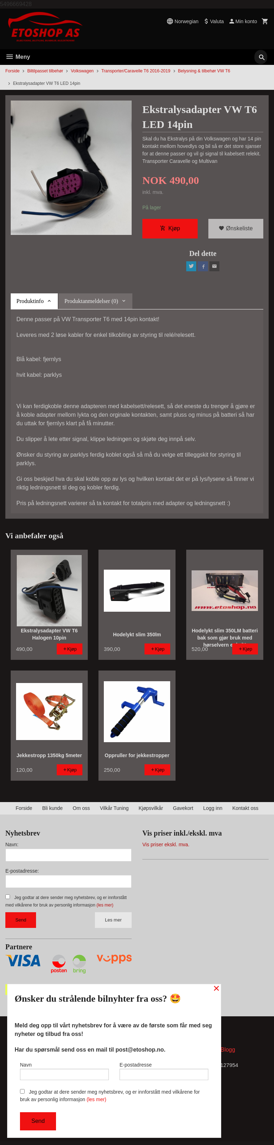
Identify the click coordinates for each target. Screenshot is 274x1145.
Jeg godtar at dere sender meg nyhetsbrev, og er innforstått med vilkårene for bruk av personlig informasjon (110, 1095)
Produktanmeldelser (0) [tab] (91, 303)
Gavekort (183, 810)
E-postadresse (164, 1069)
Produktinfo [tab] (30, 303)
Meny (17, 57)
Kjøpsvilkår (150, 810)
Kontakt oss (245, 810)
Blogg (227, 1053)
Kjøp (170, 229)
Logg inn (213, 810)
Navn (64, 1069)
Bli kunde (52, 810)
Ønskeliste (236, 229)
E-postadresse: (22, 873)
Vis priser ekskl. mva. (165, 846)
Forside (12, 70)
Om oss (81, 810)
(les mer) (104, 907)
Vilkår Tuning (114, 810)
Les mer (113, 922)
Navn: (12, 846)
